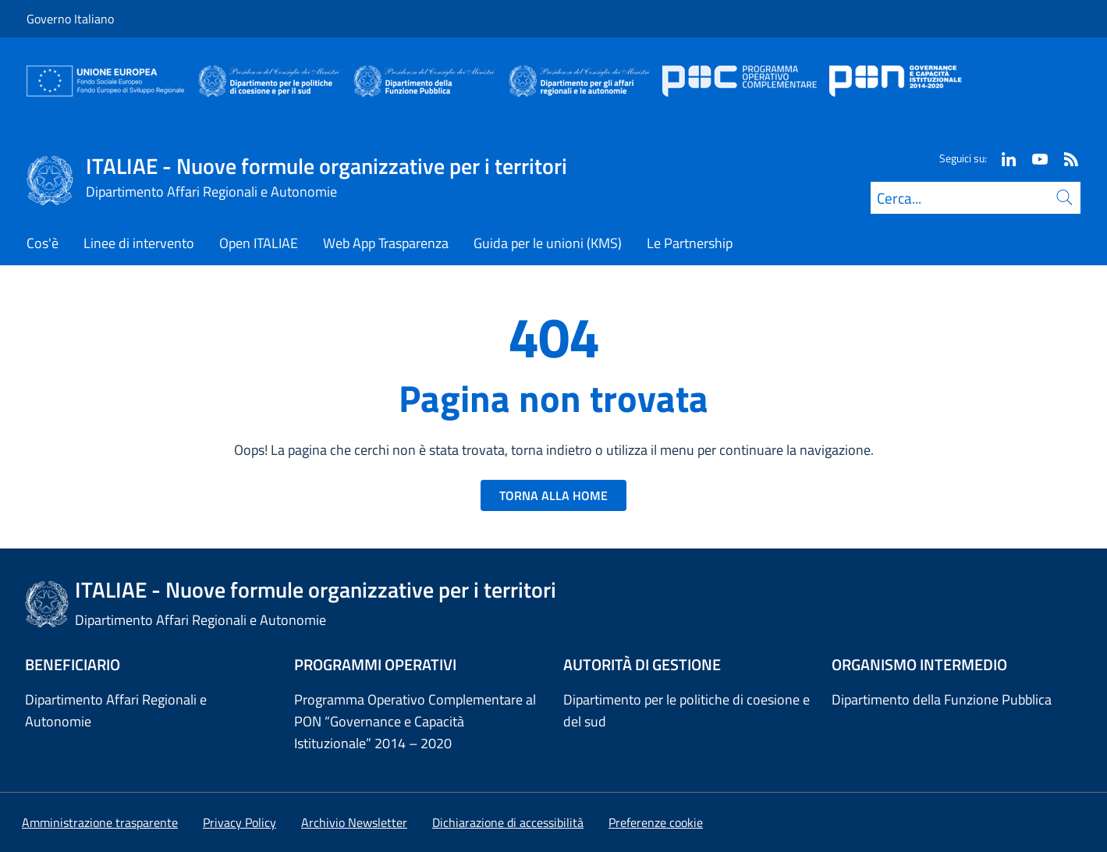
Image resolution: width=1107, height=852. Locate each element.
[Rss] (1064, 158)
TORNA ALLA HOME (553, 495)
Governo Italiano (70, 18)
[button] (655, 822)
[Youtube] (1033, 158)
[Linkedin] (1002, 158)
